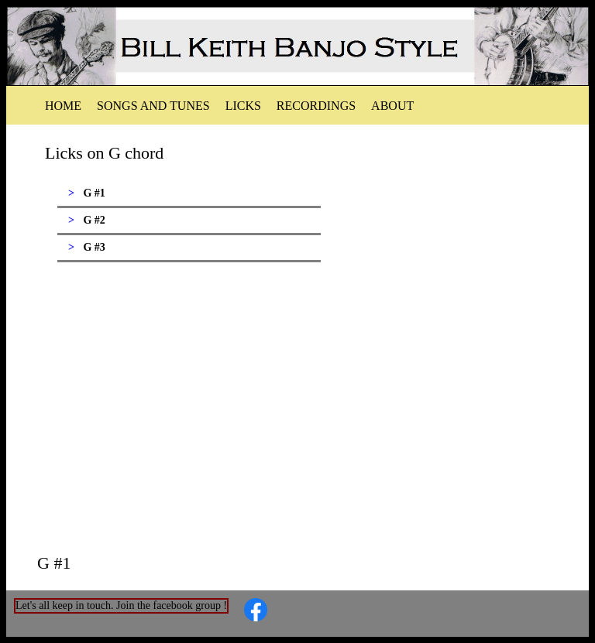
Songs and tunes (153, 105)
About (392, 105)
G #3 (94, 247)
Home (63, 105)
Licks (243, 105)
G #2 (94, 220)
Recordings (316, 105)
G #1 (94, 193)
